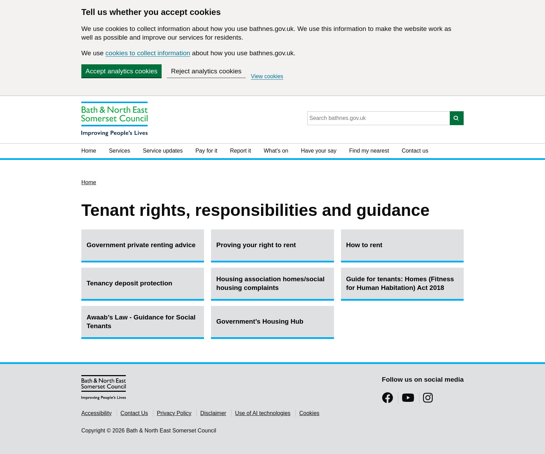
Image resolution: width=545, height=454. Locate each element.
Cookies (309, 413)
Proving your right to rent (256, 245)
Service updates (163, 151)
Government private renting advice (141, 245)
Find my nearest (369, 151)
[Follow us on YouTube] (408, 400)
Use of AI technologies (262, 413)
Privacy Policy (174, 413)
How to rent (364, 245)
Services (119, 151)
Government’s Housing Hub (259, 321)
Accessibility (96, 413)
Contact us (415, 151)
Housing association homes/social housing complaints (270, 283)
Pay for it (206, 151)
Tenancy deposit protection (129, 283)
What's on (276, 151)
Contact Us (134, 413)
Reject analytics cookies (206, 71)
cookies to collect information (147, 53)
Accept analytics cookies (121, 71)
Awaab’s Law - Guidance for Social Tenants (141, 322)
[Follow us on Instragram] (428, 400)
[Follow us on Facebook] (387, 400)
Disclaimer (213, 413)
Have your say (318, 151)
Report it (240, 151)
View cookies (267, 76)
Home (88, 151)
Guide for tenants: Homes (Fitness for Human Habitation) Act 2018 (400, 283)
